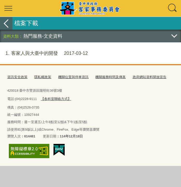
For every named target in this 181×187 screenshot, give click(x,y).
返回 (6, 23)
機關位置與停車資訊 (73, 77)
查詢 (172, 8)
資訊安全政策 (17, 77)
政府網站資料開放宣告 (149, 77)
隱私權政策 (42, 77)
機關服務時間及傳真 (110, 77)
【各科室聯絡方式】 (56, 99)
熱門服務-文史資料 (42, 36)
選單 (8, 8)
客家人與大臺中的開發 (44, 53)
